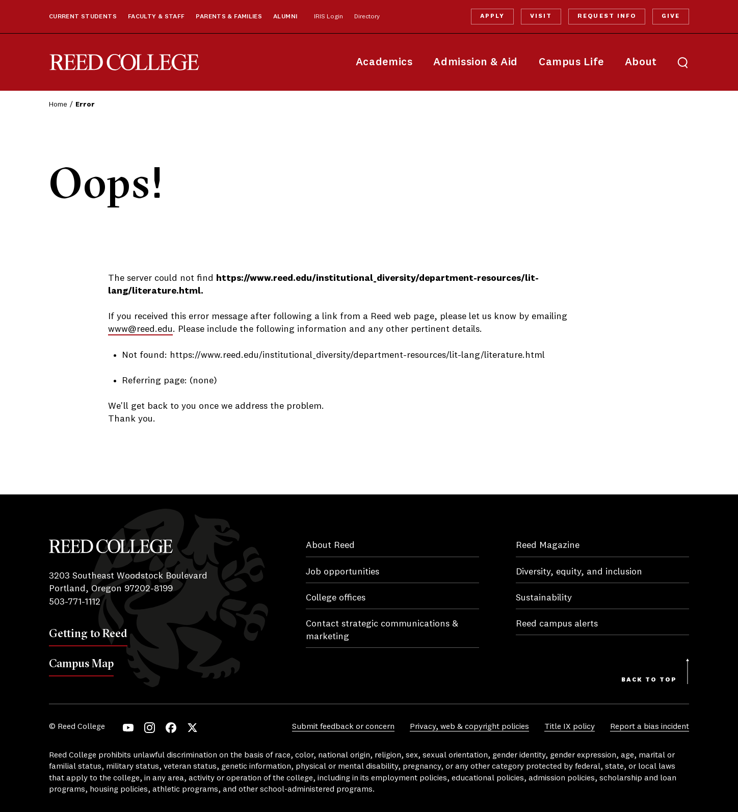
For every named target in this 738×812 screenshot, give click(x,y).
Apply (492, 16)
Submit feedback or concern (343, 727)
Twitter (192, 727)
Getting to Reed (88, 633)
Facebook (171, 727)
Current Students (83, 17)
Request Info (606, 16)
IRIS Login (328, 17)
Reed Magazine (547, 545)
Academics (384, 62)
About (641, 62)
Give (671, 16)
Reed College (124, 62)
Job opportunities (342, 572)
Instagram (149, 727)
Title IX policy (569, 727)
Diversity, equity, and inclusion (579, 572)
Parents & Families (229, 17)
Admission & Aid (475, 62)
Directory (367, 17)
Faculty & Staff (156, 17)
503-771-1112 (74, 602)
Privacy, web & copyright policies (469, 727)
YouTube (128, 727)
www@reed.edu (140, 329)
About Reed (330, 545)
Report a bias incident (649, 727)
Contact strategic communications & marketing (382, 630)
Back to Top (649, 680)
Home (58, 104)
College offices (335, 598)
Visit (541, 16)
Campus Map (81, 663)
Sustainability (544, 598)
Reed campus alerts (557, 623)
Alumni (285, 17)
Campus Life (571, 62)
